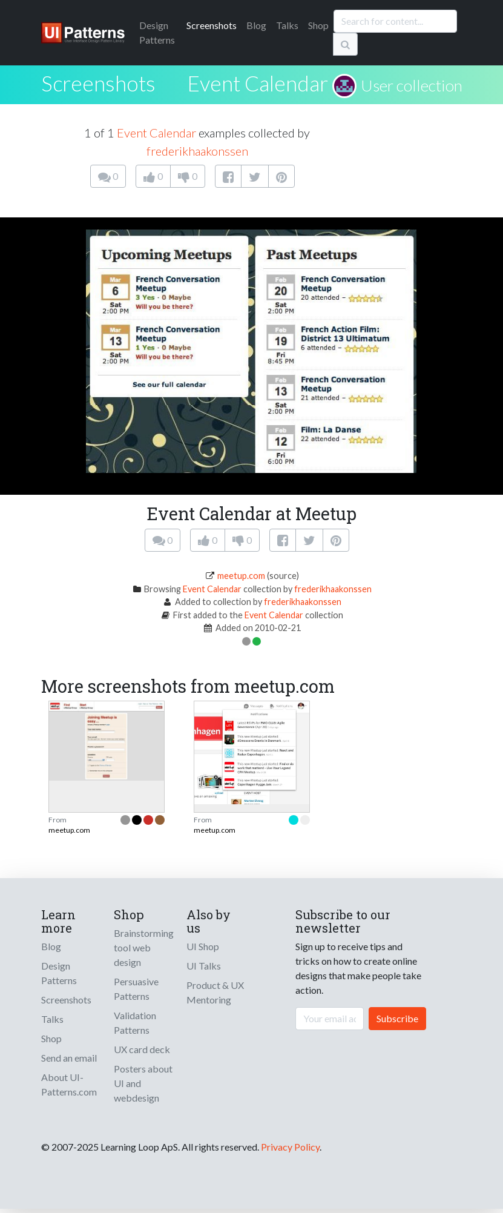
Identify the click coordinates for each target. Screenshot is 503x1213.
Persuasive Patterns (136, 989)
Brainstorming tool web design (144, 947)
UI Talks (203, 965)
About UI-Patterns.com (69, 1084)
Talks (287, 25)
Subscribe (397, 1018)
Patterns (157, 32)
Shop (318, 25)
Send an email (69, 1057)
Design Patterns (59, 973)
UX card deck (142, 1049)
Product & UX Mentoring (215, 992)
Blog (256, 25)
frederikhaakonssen (197, 151)
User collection (411, 85)
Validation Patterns (135, 1023)
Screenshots (211, 25)
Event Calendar (257, 83)
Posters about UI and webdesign (143, 1083)
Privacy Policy (290, 1146)
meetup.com (241, 575)
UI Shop (202, 946)
